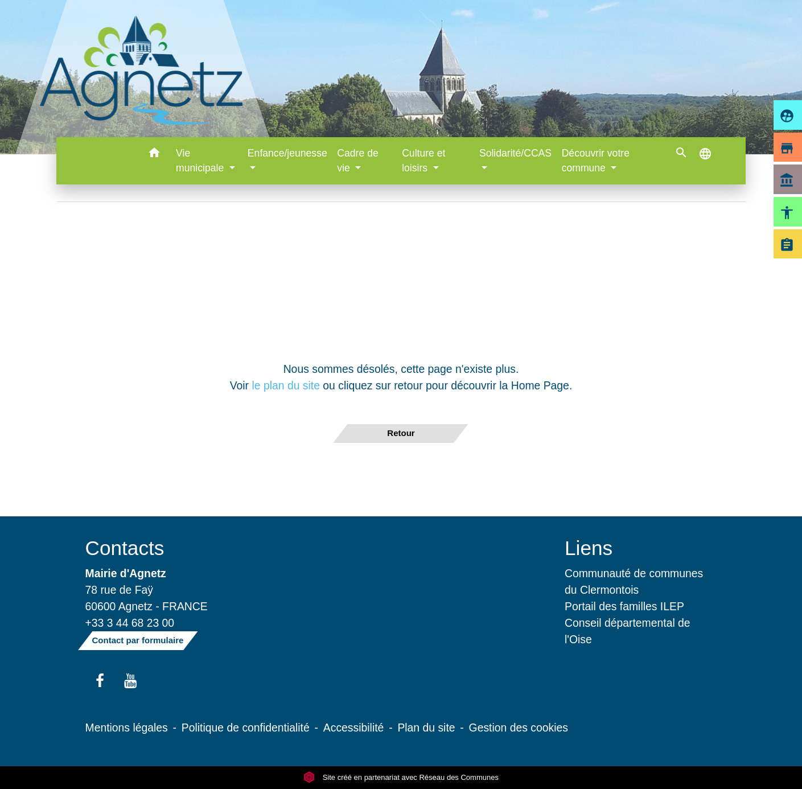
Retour (400, 433)
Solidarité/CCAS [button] (515, 153)
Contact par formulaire (138, 640)
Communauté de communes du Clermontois (634, 581)
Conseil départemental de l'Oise (627, 631)
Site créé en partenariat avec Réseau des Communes (401, 777)
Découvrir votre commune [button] (596, 160)
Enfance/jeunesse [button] (287, 153)
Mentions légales (126, 727)
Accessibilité (353, 727)
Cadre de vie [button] (357, 160)
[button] (154, 154)
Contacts (124, 548)
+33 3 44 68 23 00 (130, 623)
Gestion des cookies (518, 727)
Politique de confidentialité (246, 727)
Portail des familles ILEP (624, 606)
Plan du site (426, 727)
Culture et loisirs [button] (423, 160)
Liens (588, 548)
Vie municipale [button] (201, 160)
